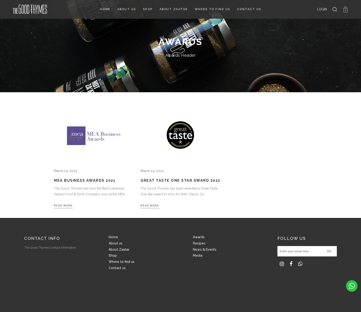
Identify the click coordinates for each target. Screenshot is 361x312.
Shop (113, 255)
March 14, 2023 (65, 171)
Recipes (199, 243)
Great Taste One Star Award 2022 (180, 180)
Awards (198, 237)
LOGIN (322, 9)
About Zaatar (119, 249)
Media (197, 255)
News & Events (204, 249)
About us (115, 243)
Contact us (117, 268)
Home (113, 237)
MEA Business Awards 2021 (84, 180)
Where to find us (121, 262)
